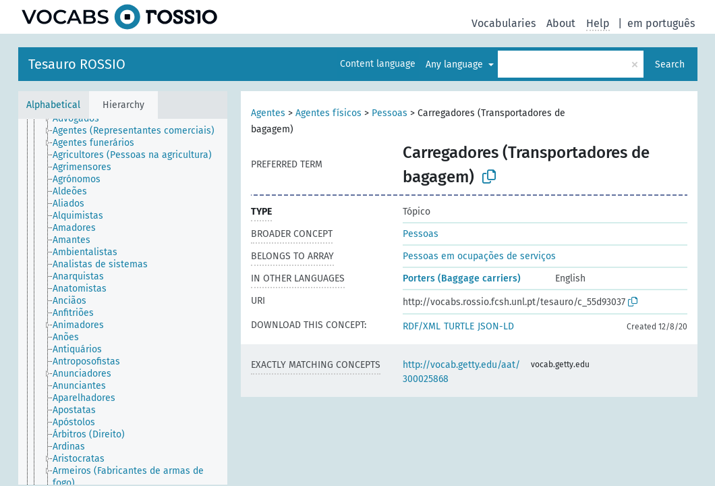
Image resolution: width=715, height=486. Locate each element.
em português (661, 23)
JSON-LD (496, 326)
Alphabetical (53, 105)
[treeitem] (81, 119)
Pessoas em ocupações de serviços (479, 256)
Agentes (268, 113)
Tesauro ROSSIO (76, 64)
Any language (456, 64)
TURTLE (459, 326)
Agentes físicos (328, 113)
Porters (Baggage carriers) (462, 278)
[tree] (122, 302)
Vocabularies (503, 23)
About (560, 23)
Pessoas (389, 113)
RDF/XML (421, 326)
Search (670, 64)
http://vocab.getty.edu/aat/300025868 (461, 372)
